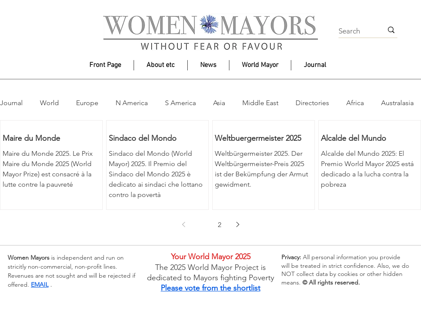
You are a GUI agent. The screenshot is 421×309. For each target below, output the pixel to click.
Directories (312, 103)
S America (180, 103)
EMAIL (40, 284)
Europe (87, 103)
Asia (219, 103)
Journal (11, 103)
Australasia (397, 103)
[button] (160, 65)
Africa (355, 103)
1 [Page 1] (201, 225)
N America (132, 103)
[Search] (354, 31)
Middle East (260, 103)
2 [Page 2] (219, 225)
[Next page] (237, 224)
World (49, 103)
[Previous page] (183, 224)
